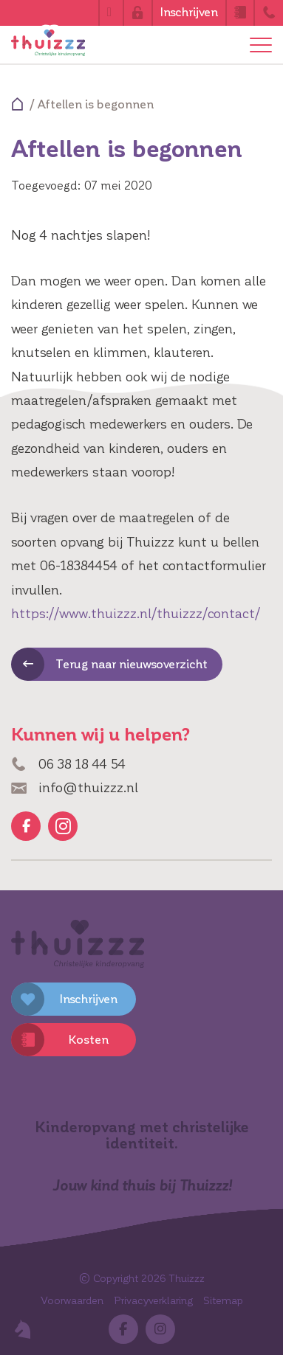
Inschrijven (189, 12)
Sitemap (223, 1300)
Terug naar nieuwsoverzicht (131, 664)
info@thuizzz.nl (74, 787)
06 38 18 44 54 (68, 764)
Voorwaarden (72, 1300)
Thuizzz (187, 1278)
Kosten (89, 1039)
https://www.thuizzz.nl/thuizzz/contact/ (135, 613)
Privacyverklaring (153, 1300)
